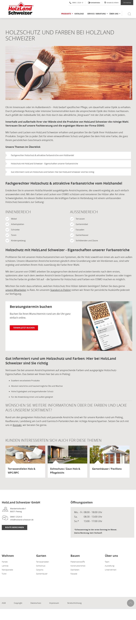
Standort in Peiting (60, 290)
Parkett (5, 562)
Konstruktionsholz (78, 565)
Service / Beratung (96, 13)
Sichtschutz (40, 565)
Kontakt (17, 425)
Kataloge (79, 13)
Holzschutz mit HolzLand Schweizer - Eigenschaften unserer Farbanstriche (44, 163)
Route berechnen (14, 527)
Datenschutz (36, 603)
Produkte (66, 13)
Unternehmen (110, 569)
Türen (4, 573)
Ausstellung (109, 565)
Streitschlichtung (74, 603)
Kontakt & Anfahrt (111, 3)
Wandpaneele (7, 569)
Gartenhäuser (42, 573)
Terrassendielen (42, 562)
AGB (4, 603)
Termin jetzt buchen (24, 327)
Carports (39, 569)
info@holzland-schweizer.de (21, 519)
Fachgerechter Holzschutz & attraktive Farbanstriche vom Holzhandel (42, 155)
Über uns (113, 13)
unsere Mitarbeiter (15, 290)
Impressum (54, 603)
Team (107, 562)
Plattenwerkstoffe (78, 562)
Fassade (74, 573)
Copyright (18, 603)
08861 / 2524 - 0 (76, 3)
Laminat (5, 565)
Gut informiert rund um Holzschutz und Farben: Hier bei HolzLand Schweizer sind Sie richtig (52, 172)
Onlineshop (127, 3)
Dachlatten (75, 569)
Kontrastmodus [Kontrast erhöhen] (95, 3)
